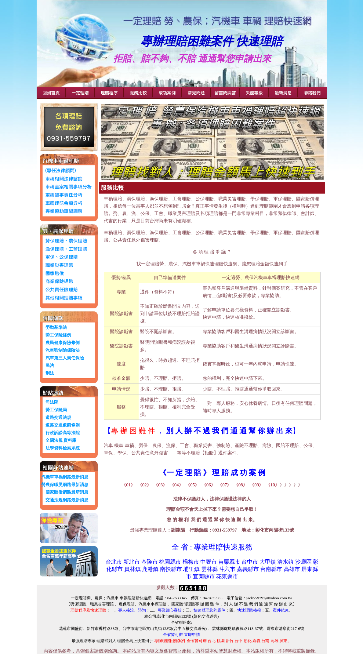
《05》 (192, 484)
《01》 (128, 484)
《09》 (256, 484)
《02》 (144, 484)
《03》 (160, 484)
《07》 (224, 484)
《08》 (241, 484)
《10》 (273, 484)
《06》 (209, 484)
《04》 (176, 484)
